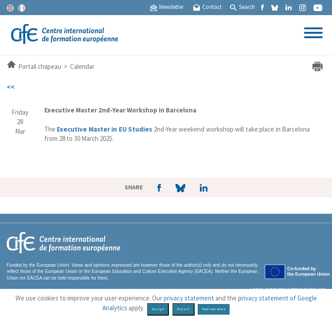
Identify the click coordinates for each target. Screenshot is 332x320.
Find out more (214, 309)
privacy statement (189, 298)
